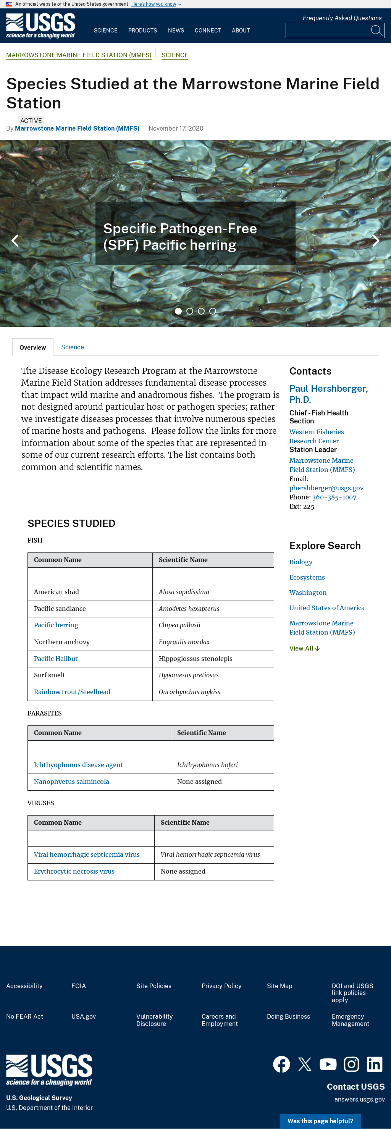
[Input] (335, 30)
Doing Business (288, 1016)
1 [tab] (178, 311)
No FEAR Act (24, 1016)
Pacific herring (56, 625)
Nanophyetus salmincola (71, 781)
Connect (208, 30)
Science (106, 30)
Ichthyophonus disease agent (78, 765)
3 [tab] (201, 311)
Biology (300, 562)
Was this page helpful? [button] (321, 1121)
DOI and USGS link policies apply (352, 993)
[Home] (40, 36)
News (176, 30)
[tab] (32, 347)
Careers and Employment (220, 1020)
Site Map (279, 986)
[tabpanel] (195, 233)
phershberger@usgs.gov (326, 488)
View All (304, 648)
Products (142, 30)
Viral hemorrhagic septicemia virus (87, 854)
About (241, 30)
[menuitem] (106, 26)
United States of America (327, 608)
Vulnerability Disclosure (154, 1020)
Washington (308, 592)
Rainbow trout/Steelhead (72, 692)
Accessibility (24, 986)
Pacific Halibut (56, 658)
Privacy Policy (222, 986)
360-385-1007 (334, 497)
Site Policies (153, 986)
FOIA (78, 986)
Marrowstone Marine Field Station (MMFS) (79, 55)
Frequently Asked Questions (342, 18)
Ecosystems (307, 577)
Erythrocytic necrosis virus (74, 871)
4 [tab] (212, 311)
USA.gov (83, 1016)
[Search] (377, 30)
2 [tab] (189, 311)
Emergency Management (350, 1020)
